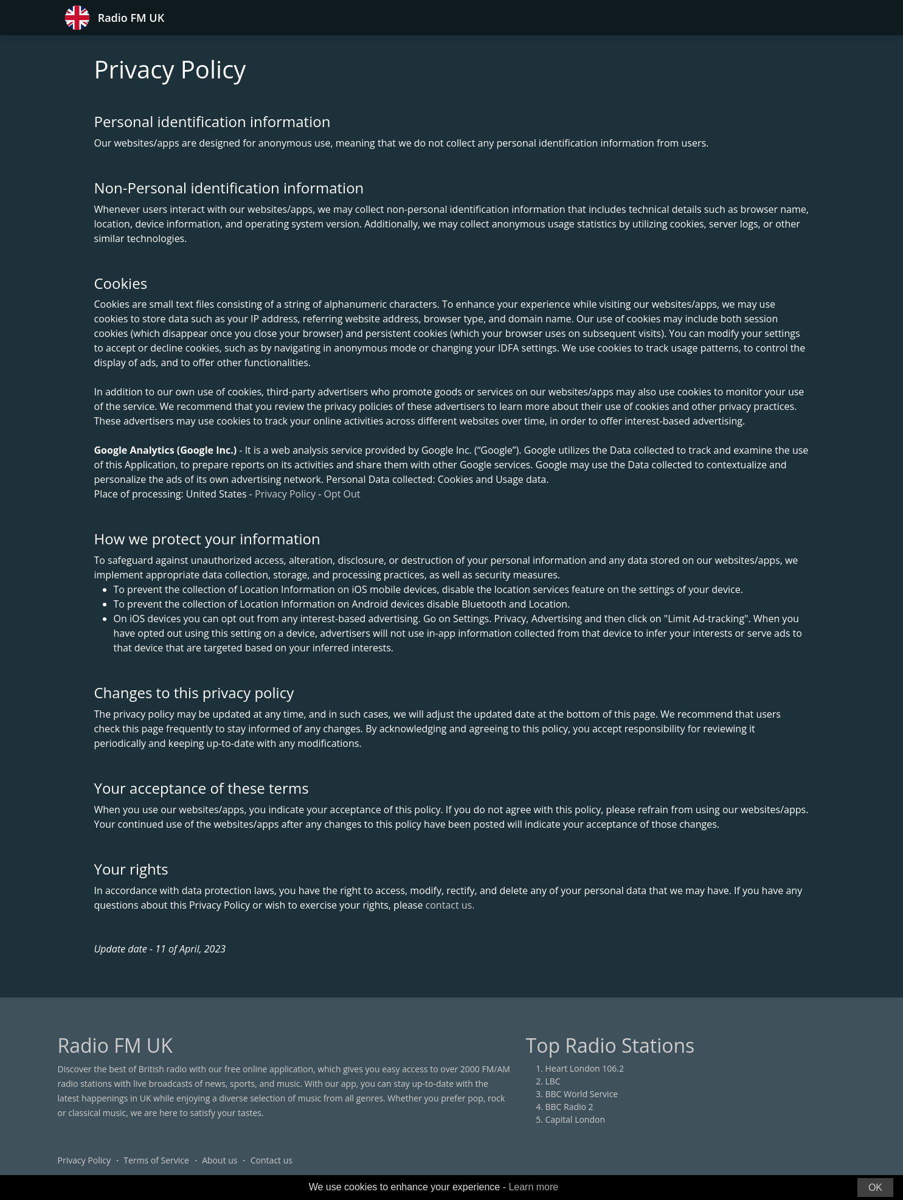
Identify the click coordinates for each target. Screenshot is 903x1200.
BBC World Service (581, 1094)
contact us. (450, 905)
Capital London (575, 1119)
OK (875, 1187)
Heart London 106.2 (584, 1068)
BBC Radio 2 (569, 1106)
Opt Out (341, 494)
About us (219, 1160)
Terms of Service (156, 1160)
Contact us (271, 1160)
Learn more (533, 1187)
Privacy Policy (285, 494)
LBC (553, 1081)
